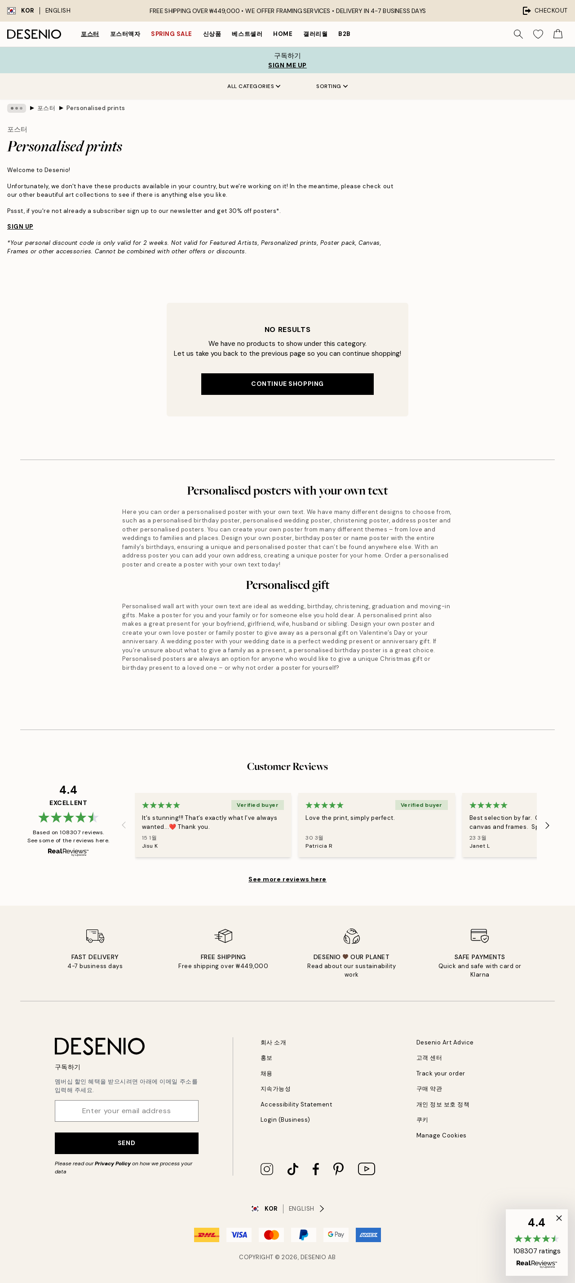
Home (282, 34)
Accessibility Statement (296, 1104)
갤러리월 (315, 34)
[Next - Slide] (547, 825)
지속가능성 (276, 1089)
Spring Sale (171, 34)
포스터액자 (125, 34)
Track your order (440, 1073)
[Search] (518, 34)
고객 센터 (429, 1058)
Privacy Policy (113, 1163)
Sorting (332, 86)
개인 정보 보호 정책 (443, 1104)
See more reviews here (287, 879)
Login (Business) (285, 1120)
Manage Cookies (441, 1135)
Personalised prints (95, 108)
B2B (344, 34)
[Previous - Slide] (124, 825)
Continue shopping (287, 384)
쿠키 (422, 1120)
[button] (537, 1242)
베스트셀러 (247, 34)
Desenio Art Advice (445, 1042)
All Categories (253, 86)
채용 (267, 1073)
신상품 (212, 34)
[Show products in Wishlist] (538, 34)
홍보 (267, 1058)
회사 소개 (274, 1042)
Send (126, 1143)
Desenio (314, 1257)
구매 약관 (429, 1089)
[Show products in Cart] (558, 34)
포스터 (90, 34)
